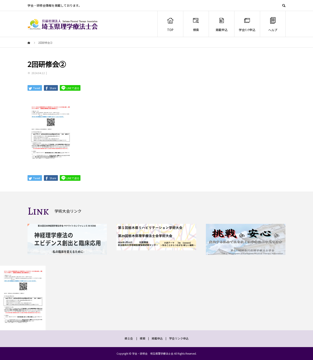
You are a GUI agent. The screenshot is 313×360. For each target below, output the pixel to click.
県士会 (129, 338)
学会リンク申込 (179, 338)
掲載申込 (222, 24)
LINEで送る (70, 87)
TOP (170, 24)
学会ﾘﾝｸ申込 (247, 24)
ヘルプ (272, 24)
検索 (195, 24)
